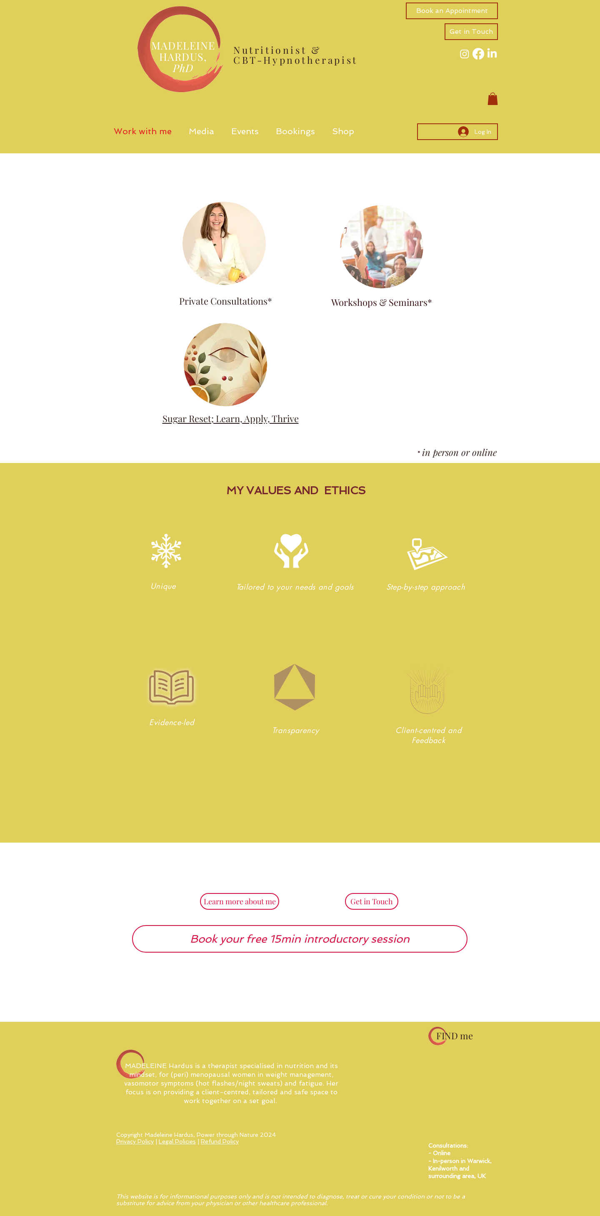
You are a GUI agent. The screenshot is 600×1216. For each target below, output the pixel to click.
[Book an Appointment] (452, 11)
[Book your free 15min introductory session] (300, 939)
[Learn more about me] (239, 901)
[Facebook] (478, 54)
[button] (471, 31)
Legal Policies (177, 1141)
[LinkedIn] (492, 54)
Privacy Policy (135, 1141)
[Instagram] (464, 54)
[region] (161, 603)
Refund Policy (220, 1141)
